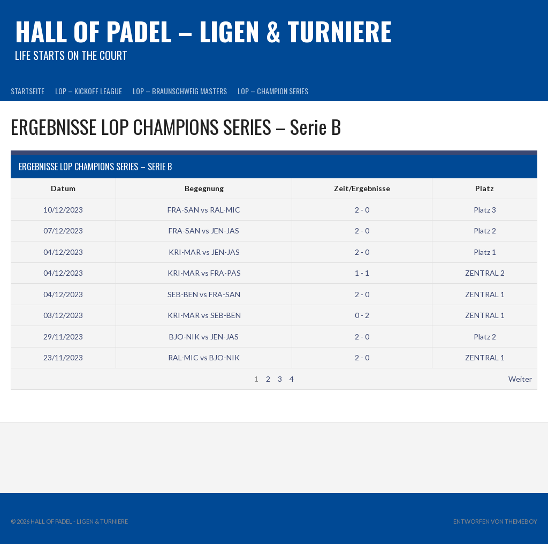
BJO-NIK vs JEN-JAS (204, 336)
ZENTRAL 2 (485, 272)
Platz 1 (485, 251)
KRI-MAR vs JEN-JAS (204, 251)
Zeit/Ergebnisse (362, 188)
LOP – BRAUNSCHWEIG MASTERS (180, 90)
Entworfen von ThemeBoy (495, 521)
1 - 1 (362, 272)
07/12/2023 (63, 230)
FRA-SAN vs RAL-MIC (204, 209)
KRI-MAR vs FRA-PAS (204, 272)
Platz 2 (485, 230)
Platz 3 (485, 209)
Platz (484, 188)
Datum (63, 188)
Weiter (520, 378)
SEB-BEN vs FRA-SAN (204, 294)
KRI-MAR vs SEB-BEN (204, 315)
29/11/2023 (63, 336)
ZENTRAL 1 (485, 294)
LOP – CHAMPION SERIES (273, 90)
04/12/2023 (63, 251)
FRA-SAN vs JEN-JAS (204, 230)
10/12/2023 (63, 209)
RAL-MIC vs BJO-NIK (204, 357)
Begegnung (204, 188)
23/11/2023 (63, 357)
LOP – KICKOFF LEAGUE (88, 90)
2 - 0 (362, 209)
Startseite (27, 90)
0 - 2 (362, 315)
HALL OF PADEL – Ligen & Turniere (203, 31)
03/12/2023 (63, 315)
